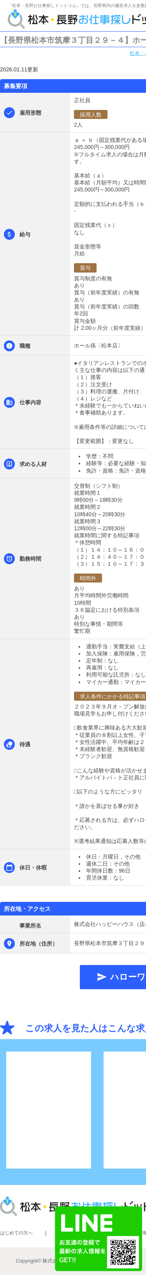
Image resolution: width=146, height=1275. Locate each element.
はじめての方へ (16, 1233)
